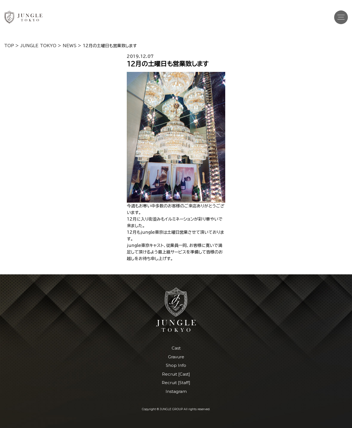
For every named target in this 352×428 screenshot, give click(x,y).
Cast (176, 348)
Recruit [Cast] (176, 374)
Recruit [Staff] (176, 382)
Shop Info (176, 365)
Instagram (176, 391)
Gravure (176, 356)
